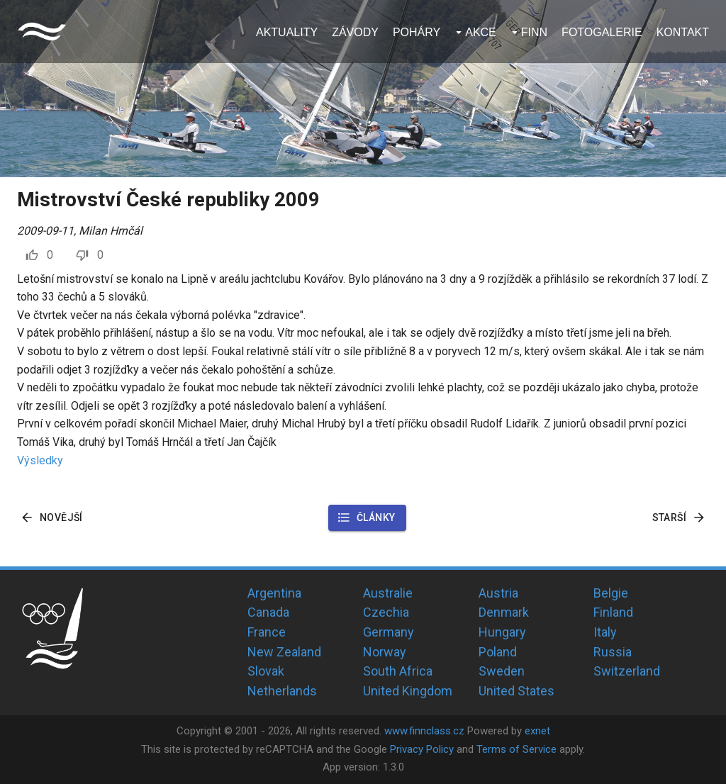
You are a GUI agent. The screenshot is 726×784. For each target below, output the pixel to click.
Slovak (265, 670)
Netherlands (282, 690)
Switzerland (626, 670)
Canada (268, 612)
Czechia (386, 612)
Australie (388, 593)
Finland (613, 612)
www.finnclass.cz (424, 730)
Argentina (274, 593)
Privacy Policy (422, 749)
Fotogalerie (602, 32)
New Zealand (284, 651)
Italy (605, 632)
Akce (480, 32)
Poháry (416, 32)
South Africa (397, 670)
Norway (384, 651)
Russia (612, 651)
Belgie (610, 593)
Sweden (502, 670)
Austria (498, 593)
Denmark (504, 612)
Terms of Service (516, 749)
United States (516, 690)
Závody (355, 32)
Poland (498, 651)
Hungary (502, 632)
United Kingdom (407, 690)
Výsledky (40, 460)
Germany (388, 632)
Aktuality (287, 32)
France (266, 632)
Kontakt (683, 32)
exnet (537, 730)
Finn (534, 32)
